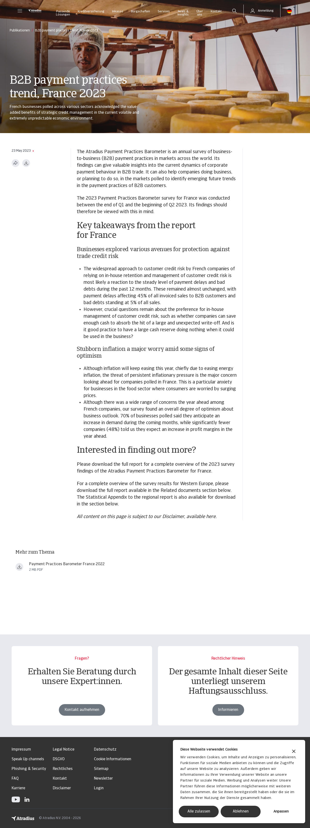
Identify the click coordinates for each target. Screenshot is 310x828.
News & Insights (183, 13)
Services (164, 11)
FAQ (15, 779)
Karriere (18, 788)
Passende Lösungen (63, 13)
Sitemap (101, 769)
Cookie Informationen (112, 759)
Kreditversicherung (91, 11)
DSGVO (59, 759)
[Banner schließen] (293, 752)
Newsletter (103, 779)
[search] (234, 11)
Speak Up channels (28, 759)
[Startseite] (34, 11)
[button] (20, 11)
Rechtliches (63, 769)
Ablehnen (241, 811)
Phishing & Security (29, 769)
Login (99, 788)
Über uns (199, 13)
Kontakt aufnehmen (82, 710)
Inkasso (117, 11)
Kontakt (216, 11)
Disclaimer (62, 788)
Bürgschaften (140, 11)
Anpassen (281, 811)
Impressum (21, 750)
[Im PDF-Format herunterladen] (26, 163)
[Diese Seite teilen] (15, 163)
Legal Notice (63, 750)
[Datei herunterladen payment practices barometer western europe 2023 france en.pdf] (19, 567)
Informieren (228, 710)
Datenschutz (105, 750)
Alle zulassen (198, 811)
